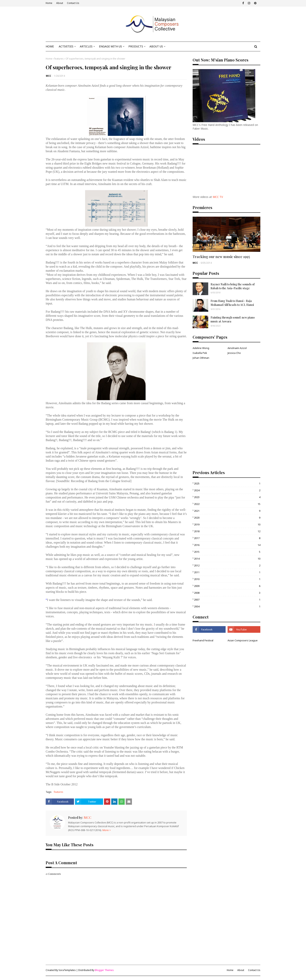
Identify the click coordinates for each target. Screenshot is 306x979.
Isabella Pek (200, 353)
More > (106, 830)
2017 (227, 538)
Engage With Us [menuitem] (110, 46)
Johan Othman (201, 358)
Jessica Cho (234, 353)
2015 (227, 552)
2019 (227, 524)
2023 (227, 497)
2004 (227, 606)
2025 (227, 483)
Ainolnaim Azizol (237, 348)
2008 (227, 593)
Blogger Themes (104, 970)
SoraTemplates (67, 970)
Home (49, 3)
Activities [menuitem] (66, 46)
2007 (227, 599)
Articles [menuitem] (86, 46)
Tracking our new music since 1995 (221, 256)
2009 (227, 586)
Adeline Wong (201, 348)
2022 (227, 504)
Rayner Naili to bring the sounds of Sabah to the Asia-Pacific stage (232, 286)
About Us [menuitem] (156, 46)
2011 (227, 572)
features (59, 58)
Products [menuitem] (135, 46)
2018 (227, 531)
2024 (227, 490)
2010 (227, 579)
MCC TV (218, 197)
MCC (48, 75)
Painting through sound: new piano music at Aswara (233, 319)
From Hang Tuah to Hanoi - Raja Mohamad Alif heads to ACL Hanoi (232, 303)
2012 (227, 565)
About (59, 3)
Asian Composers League (243, 640)
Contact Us (73, 3)
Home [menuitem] (50, 46)
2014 (227, 558)
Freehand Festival (203, 640)
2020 (227, 517)
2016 (227, 545)
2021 (227, 511)
